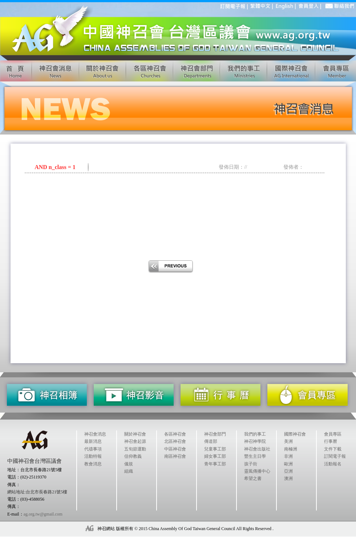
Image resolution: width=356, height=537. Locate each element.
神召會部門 (215, 434)
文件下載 (332, 449)
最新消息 (93, 441)
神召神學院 (255, 441)
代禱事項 (93, 449)
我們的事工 (255, 434)
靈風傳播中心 (257, 471)
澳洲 (288, 478)
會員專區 (332, 434)
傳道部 (210, 441)
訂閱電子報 (335, 456)
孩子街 (250, 463)
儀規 (128, 463)
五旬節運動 (135, 449)
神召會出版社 (257, 449)
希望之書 (253, 478)
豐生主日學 (255, 456)
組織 (128, 471)
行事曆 (330, 441)
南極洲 (290, 449)
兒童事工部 (215, 449)
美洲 (288, 441)
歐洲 (288, 463)
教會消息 (93, 463)
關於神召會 (135, 434)
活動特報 (93, 456)
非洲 (288, 456)
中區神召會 (175, 449)
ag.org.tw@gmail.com (43, 514)
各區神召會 (175, 434)
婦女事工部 (215, 456)
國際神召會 (295, 434)
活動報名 (332, 463)
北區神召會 (175, 441)
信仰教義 (133, 456)
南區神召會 (175, 456)
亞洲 (288, 471)
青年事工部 (215, 463)
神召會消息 (95, 434)
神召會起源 (135, 441)
